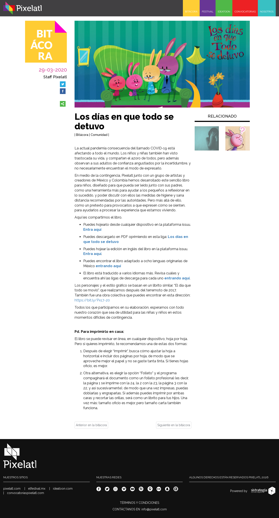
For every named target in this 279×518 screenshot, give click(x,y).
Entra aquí (92, 229)
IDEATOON (224, 11)
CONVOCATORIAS (245, 11)
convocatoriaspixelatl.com (25, 493)
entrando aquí (108, 266)
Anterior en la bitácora (91, 425)
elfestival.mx (36, 488)
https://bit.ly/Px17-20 (92, 300)
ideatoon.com (63, 488)
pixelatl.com (11, 488)
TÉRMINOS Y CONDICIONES (139, 502)
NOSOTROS (267, 11)
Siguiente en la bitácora (173, 425)
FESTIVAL (207, 11)
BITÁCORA (191, 11)
